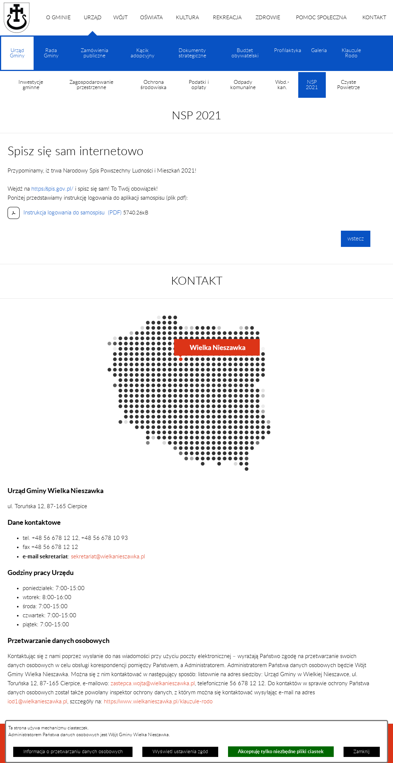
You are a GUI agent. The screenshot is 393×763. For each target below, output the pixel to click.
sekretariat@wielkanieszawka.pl (108, 557)
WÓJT (120, 17)
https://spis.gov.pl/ (52, 189)
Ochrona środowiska (153, 85)
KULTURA (187, 17)
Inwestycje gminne (30, 85)
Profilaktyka (287, 50)
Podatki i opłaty (199, 85)
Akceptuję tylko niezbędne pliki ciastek (281, 751)
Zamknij (361, 751)
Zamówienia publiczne (94, 53)
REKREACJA (227, 17)
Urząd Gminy (17, 59)
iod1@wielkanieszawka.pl (37, 701)
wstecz (355, 239)
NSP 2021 (312, 89)
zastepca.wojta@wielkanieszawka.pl (153, 683)
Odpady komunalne (243, 85)
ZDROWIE (268, 17)
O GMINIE (58, 17)
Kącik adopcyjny (142, 53)
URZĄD (93, 25)
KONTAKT (374, 17)
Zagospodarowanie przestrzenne (91, 85)
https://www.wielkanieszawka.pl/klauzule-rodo (157, 701)
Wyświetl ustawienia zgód (180, 751)
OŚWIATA (151, 17)
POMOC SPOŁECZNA (321, 17)
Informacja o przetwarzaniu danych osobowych (73, 751)
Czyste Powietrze (348, 85)
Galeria (319, 50)
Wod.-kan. (282, 85)
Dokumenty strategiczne (192, 53)
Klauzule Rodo (351, 53)
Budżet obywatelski (245, 53)
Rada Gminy (51, 53)
